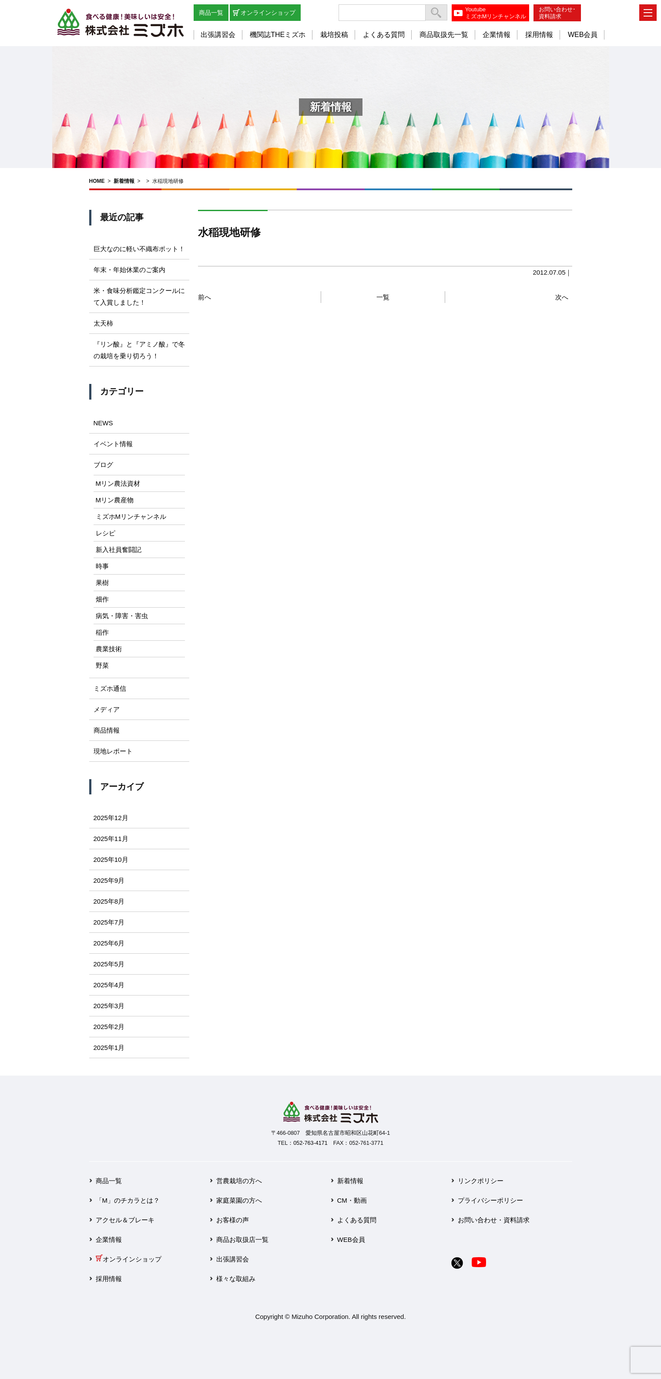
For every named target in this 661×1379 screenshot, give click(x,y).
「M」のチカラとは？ (128, 1200)
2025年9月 (109, 880)
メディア (107, 709)
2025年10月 (111, 859)
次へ (561, 297)
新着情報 (124, 181)
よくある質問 (384, 34)
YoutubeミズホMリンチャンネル (496, 13)
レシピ (105, 533)
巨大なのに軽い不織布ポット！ (139, 248)
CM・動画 (352, 1200)
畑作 (102, 599)
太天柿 (103, 323)
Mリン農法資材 (118, 483)
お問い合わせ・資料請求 (494, 1220)
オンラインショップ (268, 12)
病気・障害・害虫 (122, 615)
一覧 (382, 297)
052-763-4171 (310, 1143)
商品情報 (107, 730)
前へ (204, 297)
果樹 (102, 582)
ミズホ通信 (110, 688)
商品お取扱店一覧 (242, 1239)
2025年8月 (109, 901)
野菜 (102, 665)
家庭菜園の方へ (239, 1200)
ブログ (103, 464)
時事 (102, 566)
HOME (97, 181)
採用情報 (539, 34)
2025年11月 (111, 838)
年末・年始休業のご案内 (129, 269)
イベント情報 (113, 443)
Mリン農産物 (115, 500)
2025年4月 (109, 985)
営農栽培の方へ (239, 1180)
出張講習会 (218, 34)
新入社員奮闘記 (118, 549)
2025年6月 (109, 943)
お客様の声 (232, 1220)
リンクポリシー (480, 1180)
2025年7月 (109, 922)
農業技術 (109, 649)
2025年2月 (109, 1026)
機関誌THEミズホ (277, 34)
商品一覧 (211, 12)
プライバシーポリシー (490, 1200)
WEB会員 (582, 34)
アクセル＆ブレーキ (125, 1220)
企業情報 (496, 34)
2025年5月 (109, 964)
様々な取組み (235, 1278)
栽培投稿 (334, 34)
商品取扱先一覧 (443, 34)
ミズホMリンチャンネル (131, 516)
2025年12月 (111, 817)
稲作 (102, 632)
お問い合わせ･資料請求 (557, 13)
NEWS (103, 423)
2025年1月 (109, 1047)
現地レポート (113, 751)
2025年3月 (109, 1005)
